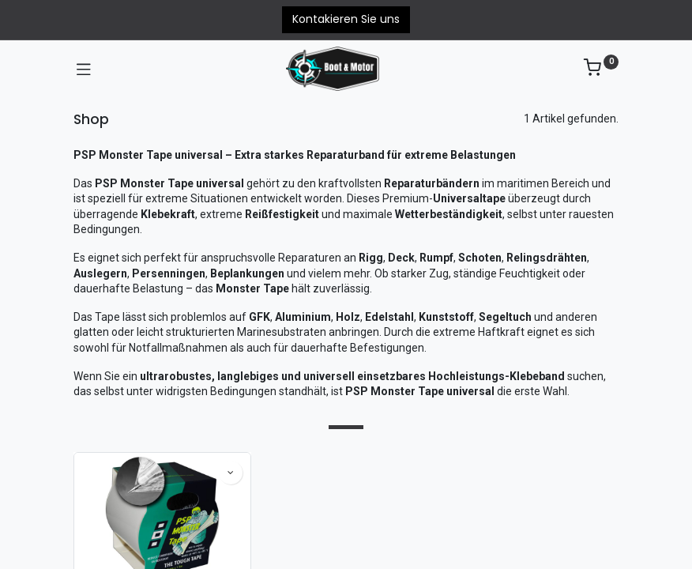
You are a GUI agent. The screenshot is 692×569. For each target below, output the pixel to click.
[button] (231, 472)
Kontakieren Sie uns (346, 19)
